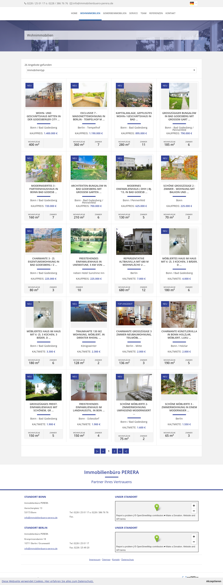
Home (74, 13)
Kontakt (170, 13)
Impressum (94, 559)
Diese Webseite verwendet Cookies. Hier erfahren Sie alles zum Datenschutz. (48, 581)
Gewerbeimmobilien (114, 13)
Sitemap (106, 559)
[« (97, 451)
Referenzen (156, 13)
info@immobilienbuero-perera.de (93, 3)
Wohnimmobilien (90, 13)
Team (143, 13)
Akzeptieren (213, 581)
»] (126, 451)
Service (133, 13)
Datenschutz (127, 559)
